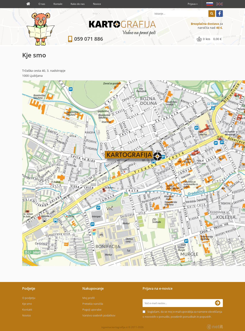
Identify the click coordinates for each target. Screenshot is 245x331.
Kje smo (27, 304)
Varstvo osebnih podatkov (98, 315)
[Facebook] (219, 13)
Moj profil (88, 298)
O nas (41, 4)
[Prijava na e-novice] (219, 303)
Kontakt (58, 4)
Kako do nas (78, 4)
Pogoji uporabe (91, 309)
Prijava (193, 4)
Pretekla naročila (92, 304)
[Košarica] (209, 39)
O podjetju (28, 298)
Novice (97, 4)
